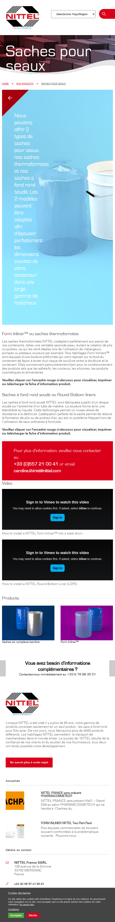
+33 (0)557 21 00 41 (37, 464)
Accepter (16, 915)
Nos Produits (25, 84)
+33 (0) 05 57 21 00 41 (29, 884)
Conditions (13, 909)
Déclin (33, 915)
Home (5, 84)
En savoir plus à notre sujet (29, 762)
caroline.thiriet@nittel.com (37, 471)
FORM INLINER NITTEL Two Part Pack (66, 823)
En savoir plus (27, 904)
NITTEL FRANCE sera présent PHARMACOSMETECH (61, 794)
